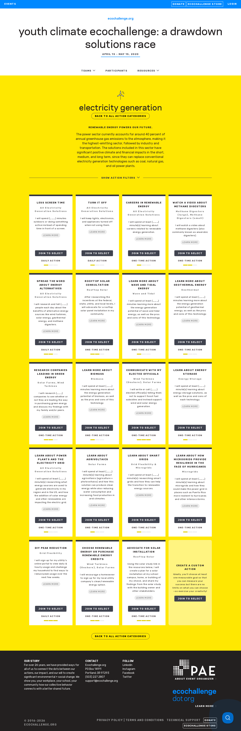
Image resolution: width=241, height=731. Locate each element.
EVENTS (10, 3)
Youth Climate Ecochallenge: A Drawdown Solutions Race (120, 36)
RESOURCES (146, 70)
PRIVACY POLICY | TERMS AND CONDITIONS (130, 720)
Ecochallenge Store (205, 4)
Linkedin (127, 665)
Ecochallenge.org (120, 18)
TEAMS (86, 70)
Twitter (127, 676)
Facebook (128, 673)
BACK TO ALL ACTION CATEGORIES (120, 116)
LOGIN (232, 3)
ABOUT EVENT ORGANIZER (194, 678)
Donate (179, 4)
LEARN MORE (51, 235)
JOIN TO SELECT (50, 253)
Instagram (129, 669)
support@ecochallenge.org (101, 680)
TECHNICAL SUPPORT (184, 720)
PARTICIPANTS (116, 70)
